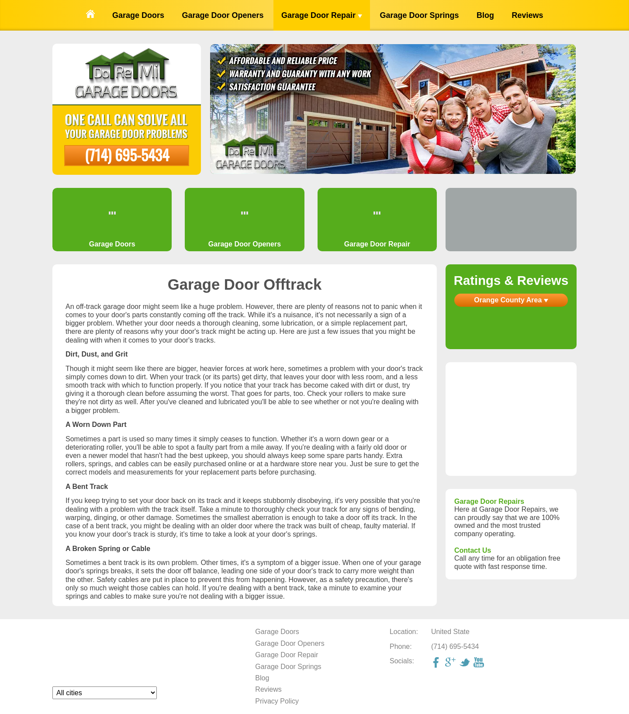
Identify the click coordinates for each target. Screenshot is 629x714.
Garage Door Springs (419, 15)
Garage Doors (138, 15)
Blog (485, 15)
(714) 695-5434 (127, 154)
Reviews (527, 15)
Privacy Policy (277, 701)
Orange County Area (511, 300)
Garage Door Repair (321, 15)
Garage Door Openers (222, 15)
